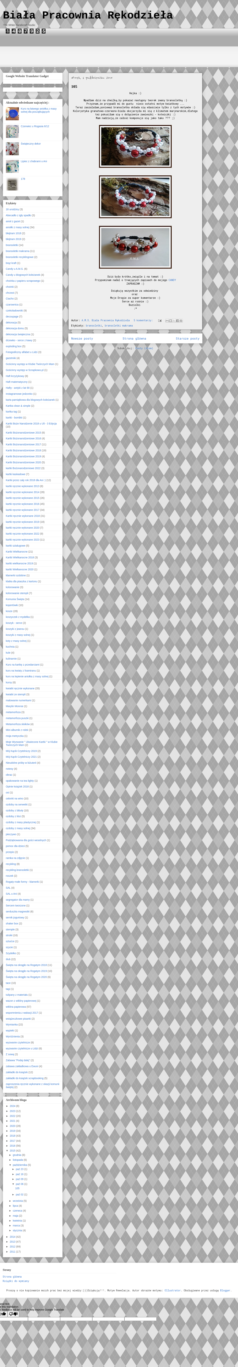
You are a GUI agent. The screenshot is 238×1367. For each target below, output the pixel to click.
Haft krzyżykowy (15, 376)
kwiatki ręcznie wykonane (20, 688)
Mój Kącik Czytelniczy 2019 (21, 751)
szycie (9, 947)
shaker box (12, 923)
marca (17, 1225)
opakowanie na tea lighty (20, 780)
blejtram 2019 (13, 239)
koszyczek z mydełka (18, 616)
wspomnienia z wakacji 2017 (22, 1012)
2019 (13, 1130)
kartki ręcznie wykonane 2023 (22, 539)
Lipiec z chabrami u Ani (34, 161)
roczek (9, 875)
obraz (9, 774)
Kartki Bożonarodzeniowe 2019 (23, 456)
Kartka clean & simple (18, 405)
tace (8, 983)
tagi (8, 989)
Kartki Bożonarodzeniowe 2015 (23, 432)
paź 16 (20, 1174)
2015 (13, 1150)
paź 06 (20, 1184)
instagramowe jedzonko (19, 393)
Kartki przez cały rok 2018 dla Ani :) (26, 480)
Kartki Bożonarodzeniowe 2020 (23, 462)
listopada (18, 1159)
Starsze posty (187, 338)
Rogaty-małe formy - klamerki (22, 881)
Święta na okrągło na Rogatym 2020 (26, 977)
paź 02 (20, 1194)
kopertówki (12, 605)
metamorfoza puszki (17, 718)
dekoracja (11, 322)
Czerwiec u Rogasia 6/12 (35, 126)
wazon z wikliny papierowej (21, 1000)
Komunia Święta (15, 599)
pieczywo (11, 834)
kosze (9, 611)
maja (16, 1215)
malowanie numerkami (18, 700)
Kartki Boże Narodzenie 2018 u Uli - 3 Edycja (31, 423)
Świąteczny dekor (31, 143)
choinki (10, 286)
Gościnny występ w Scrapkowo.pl (25, 370)
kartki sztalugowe (15, 545)
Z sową (10, 1054)
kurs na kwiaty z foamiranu (21, 670)
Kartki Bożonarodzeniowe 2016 (23, 438)
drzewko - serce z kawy (19, 340)
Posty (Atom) (144, 348)
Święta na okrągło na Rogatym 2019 (26, 971)
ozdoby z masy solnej (18, 828)
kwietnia (18, 1220)
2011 (13, 1251)
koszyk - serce (14, 622)
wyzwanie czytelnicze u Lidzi (22, 1048)
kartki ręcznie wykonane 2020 (22, 527)
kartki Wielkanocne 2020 (20, 569)
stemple (10, 929)
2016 (13, 1145)
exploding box (13, 346)
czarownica (12, 304)
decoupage (12, 316)
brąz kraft (11, 263)
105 (74, 86)
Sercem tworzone (16, 905)
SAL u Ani (11, 893)
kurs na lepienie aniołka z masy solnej (27, 676)
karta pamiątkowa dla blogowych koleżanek (30, 399)
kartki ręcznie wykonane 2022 (22, 533)
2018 (13, 1135)
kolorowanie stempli (17, 593)
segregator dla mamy (18, 899)
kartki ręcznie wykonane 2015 (22, 497)
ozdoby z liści (13, 816)
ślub (8, 959)
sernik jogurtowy (15, 917)
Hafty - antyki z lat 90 (18, 387)
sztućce (10, 941)
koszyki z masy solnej (18, 634)
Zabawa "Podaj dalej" (18, 1060)
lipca (16, 1205)
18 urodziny (12, 209)
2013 (13, 1241)
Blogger (225, 1290)
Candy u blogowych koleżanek (23, 274)
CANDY (172, 280)
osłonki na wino (14, 798)
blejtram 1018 (13, 233)
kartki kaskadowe (15, 474)
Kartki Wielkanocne (17, 551)
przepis (10, 852)
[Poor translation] (13, 1314)
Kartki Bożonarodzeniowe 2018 (23, 450)
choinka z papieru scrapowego (23, 280)
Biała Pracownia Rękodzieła (88, 15)
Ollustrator (173, 1290)
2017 (13, 1140)
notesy (9, 768)
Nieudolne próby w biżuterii (21, 762)
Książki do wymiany (16, 1281)
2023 (13, 1111)
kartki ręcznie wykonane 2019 (22, 521)
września (18, 1200)
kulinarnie (11, 658)
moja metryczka (15, 735)
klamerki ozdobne (16, 575)
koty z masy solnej (16, 640)
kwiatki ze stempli (16, 694)
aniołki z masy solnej (17, 227)
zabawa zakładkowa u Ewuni (22, 1066)
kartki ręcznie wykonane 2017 (22, 509)
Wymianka (12, 1024)
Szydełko (11, 953)
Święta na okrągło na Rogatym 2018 (26, 965)
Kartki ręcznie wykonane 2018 (23, 515)
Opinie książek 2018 (17, 786)
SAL (8, 887)
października (20, 1164)
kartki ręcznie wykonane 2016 (22, 503)
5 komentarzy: (144, 320)
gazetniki (11, 358)
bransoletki (94, 325)
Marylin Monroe (14, 706)
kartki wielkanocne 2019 (19, 563)
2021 (13, 1120)
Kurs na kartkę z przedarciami (22, 664)
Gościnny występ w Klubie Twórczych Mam (30, 364)
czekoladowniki (14, 310)
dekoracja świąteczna (18, 334)
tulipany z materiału (17, 994)
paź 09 (20, 1179)
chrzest (10, 292)
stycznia (18, 1230)
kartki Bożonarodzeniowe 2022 (23, 468)
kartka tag (11, 411)
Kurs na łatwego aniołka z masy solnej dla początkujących (39, 110)
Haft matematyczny (17, 381)
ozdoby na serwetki (17, 804)
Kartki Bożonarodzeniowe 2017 (23, 444)
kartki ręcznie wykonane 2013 (22, 486)
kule (8, 652)
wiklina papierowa (16, 1006)
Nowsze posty (82, 338)
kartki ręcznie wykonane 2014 (22, 492)
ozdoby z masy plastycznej (21, 822)
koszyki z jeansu (15, 628)
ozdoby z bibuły (14, 810)
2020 (13, 1125)
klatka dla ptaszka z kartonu (21, 581)
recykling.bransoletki (17, 870)
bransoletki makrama (119, 325)
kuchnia (10, 646)
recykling (11, 864)
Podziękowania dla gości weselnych (26, 840)
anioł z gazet (13, 221)
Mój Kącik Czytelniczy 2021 (21, 756)
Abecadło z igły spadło (18, 215)
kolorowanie (12, 587)
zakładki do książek (17, 1072)
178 (23, 178)
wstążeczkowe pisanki (18, 1018)
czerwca (18, 1210)
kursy (9, 682)
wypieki (10, 1030)
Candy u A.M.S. (14, 268)
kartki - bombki (14, 417)
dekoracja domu (15, 328)
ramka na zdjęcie (15, 858)
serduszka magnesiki (18, 911)
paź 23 (20, 1169)
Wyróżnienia (13, 1036)
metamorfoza (13, 712)
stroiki (9, 935)
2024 (13, 1106)
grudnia (17, 1154)
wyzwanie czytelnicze (18, 1042)
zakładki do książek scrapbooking (25, 1078)
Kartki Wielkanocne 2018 (20, 557)
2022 (13, 1115)
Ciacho (10, 298)
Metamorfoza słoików (18, 724)
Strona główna (134, 338)
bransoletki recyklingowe (20, 257)
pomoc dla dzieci (15, 846)
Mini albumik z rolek (17, 729)
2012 (13, 1246)
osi (7, 792)
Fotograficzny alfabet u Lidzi (21, 352)
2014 (13, 1236)
